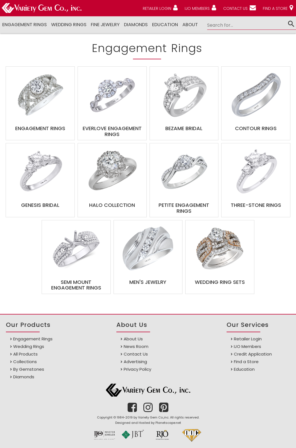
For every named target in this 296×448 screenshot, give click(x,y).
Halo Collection (112, 205)
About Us (133, 339)
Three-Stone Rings (256, 205)
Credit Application (253, 354)
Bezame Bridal (183, 128)
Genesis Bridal (40, 205)
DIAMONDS (136, 24)
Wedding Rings (68, 24)
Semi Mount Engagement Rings (76, 285)
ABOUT (190, 24)
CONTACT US (235, 8)
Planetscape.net (168, 422)
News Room (136, 346)
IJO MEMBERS (197, 8)
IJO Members (247, 346)
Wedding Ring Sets (220, 282)
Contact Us (136, 354)
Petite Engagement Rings (184, 208)
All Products (25, 354)
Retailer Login (248, 339)
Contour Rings (256, 128)
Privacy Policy (137, 369)
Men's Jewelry (147, 282)
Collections (25, 362)
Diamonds (23, 377)
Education (165, 24)
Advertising (135, 362)
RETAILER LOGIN (157, 8)
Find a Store (246, 362)
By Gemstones (28, 369)
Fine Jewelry (105, 24)
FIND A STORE (275, 8)
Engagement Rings (24, 24)
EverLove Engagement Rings (112, 131)
